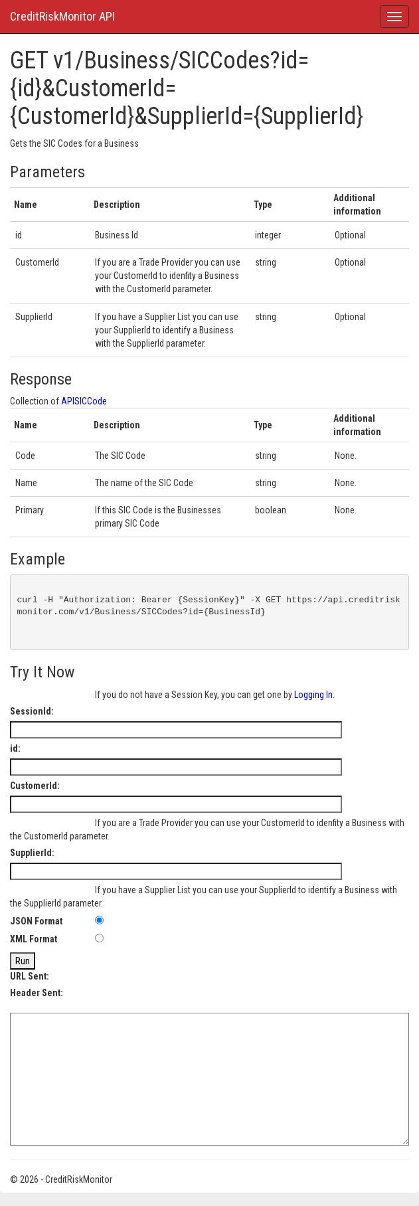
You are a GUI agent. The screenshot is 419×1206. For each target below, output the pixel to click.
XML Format (33, 939)
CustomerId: (35, 785)
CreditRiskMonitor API (62, 16)
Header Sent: (36, 993)
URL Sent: (29, 976)
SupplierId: (32, 852)
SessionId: (32, 711)
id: (15, 748)
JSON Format (36, 921)
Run (22, 961)
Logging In (313, 694)
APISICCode (84, 401)
